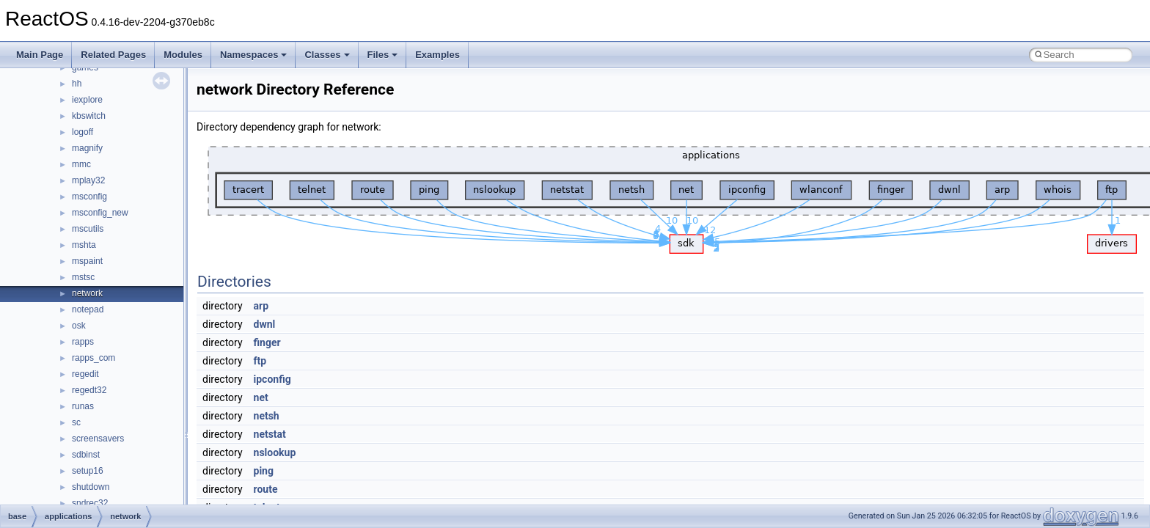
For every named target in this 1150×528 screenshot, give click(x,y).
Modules (183, 54)
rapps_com (93, 358)
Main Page (39, 54)
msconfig (89, 196)
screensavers (98, 438)
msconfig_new (100, 213)
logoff (82, 132)
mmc (81, 164)
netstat (270, 434)
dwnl (265, 324)
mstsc (83, 277)
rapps (83, 342)
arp (261, 306)
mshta (84, 245)
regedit (85, 374)
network (87, 293)
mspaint (87, 261)
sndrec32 (90, 503)
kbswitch (89, 116)
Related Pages (113, 54)
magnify (87, 148)
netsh (266, 416)
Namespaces (254, 54)
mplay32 (88, 180)
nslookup (275, 452)
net (261, 397)
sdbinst (86, 455)
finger (267, 342)
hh (76, 83)
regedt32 (89, 390)
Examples (437, 54)
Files (382, 54)
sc (76, 422)
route (266, 489)
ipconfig (272, 379)
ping (264, 471)
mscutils (87, 229)
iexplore (87, 100)
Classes (326, 54)
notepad (87, 309)
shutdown (90, 487)
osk (79, 325)
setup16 (87, 471)
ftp (260, 361)
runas (83, 406)
